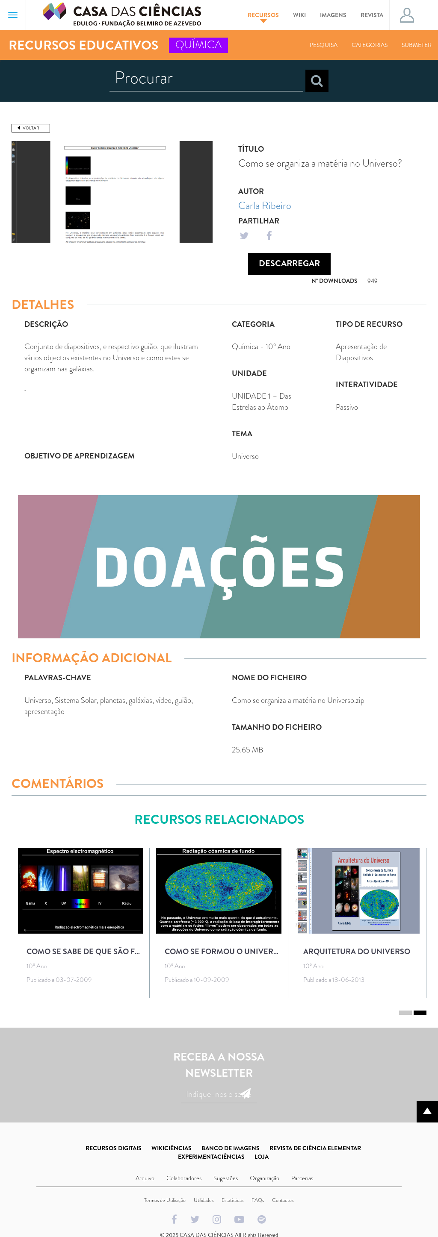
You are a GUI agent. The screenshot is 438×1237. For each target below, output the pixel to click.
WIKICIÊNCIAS (171, 1148)
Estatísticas (232, 1200)
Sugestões (225, 1178)
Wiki (299, 15)
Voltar (31, 128)
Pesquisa (323, 45)
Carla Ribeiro (264, 205)
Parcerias (302, 1178)
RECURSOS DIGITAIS (114, 1148)
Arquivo (145, 1178)
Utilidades (203, 1200)
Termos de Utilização (165, 1200)
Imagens (333, 15)
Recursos (263, 17)
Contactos (282, 1200)
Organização (264, 1178)
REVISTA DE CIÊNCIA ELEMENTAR (315, 1148)
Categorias (370, 45)
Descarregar (289, 263)
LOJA (262, 1156)
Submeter (417, 45)
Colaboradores (183, 1178)
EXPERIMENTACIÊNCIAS (211, 1156)
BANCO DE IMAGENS (230, 1148)
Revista (372, 15)
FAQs (258, 1200)
